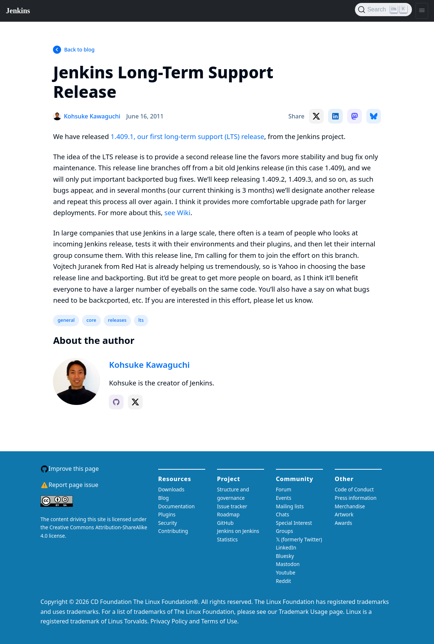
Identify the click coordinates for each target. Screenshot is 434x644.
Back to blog (79, 49)
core (91, 320)
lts (141, 320)
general (66, 320)
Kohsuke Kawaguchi (149, 364)
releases (117, 320)
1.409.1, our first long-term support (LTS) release (187, 136)
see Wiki (177, 212)
